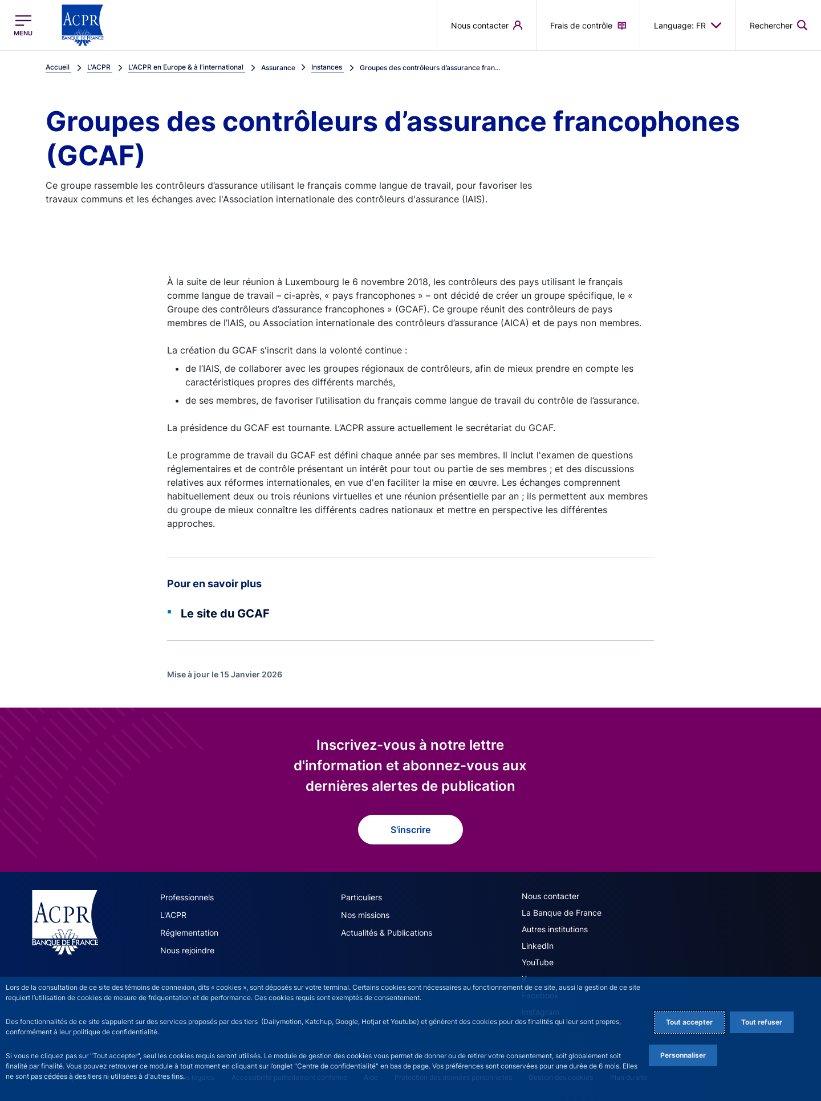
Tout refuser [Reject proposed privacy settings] (761, 1022)
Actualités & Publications (386, 932)
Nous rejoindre (187, 950)
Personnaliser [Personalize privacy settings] (683, 1055)
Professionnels (187, 897)
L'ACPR (173, 915)
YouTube (538, 962)
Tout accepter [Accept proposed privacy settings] (689, 1022)
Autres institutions (555, 929)
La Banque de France (561, 912)
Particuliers (361, 897)
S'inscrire (410, 829)
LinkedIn (538, 945)
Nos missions (365, 915)
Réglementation (189, 932)
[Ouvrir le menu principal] (23, 25)
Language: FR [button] (688, 25)
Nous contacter (550, 896)
